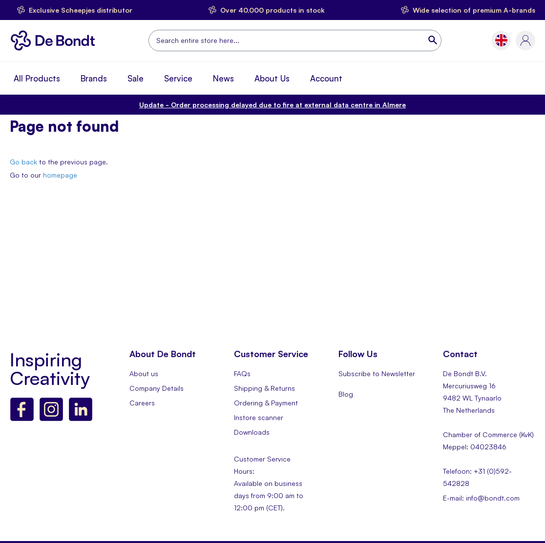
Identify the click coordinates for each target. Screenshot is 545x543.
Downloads (252, 432)
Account (326, 78)
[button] (501, 40)
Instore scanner (258, 417)
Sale (135, 78)
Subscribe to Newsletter (376, 373)
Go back (23, 162)
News (223, 78)
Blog (345, 394)
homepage (60, 175)
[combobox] (294, 40)
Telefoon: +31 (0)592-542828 (477, 477)
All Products (37, 78)
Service (178, 78)
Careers (142, 403)
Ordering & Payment (266, 403)
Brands (94, 78)
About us (143, 373)
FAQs (242, 373)
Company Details (156, 388)
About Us (272, 78)
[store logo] (55, 40)
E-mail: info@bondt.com (481, 498)
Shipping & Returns (264, 388)
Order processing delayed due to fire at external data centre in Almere (272, 105)
